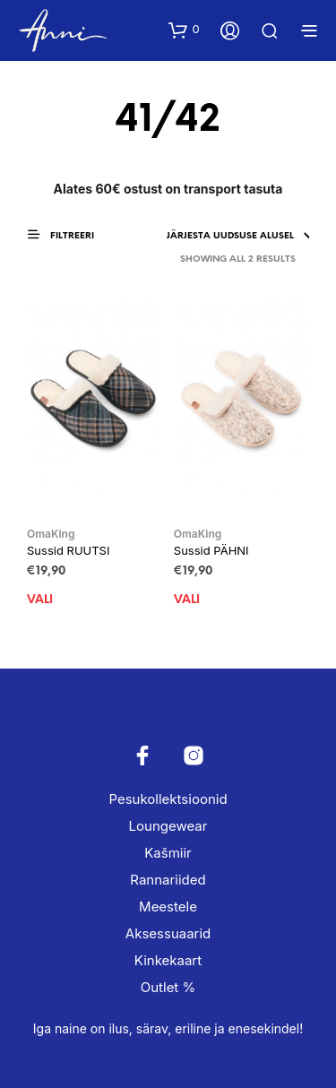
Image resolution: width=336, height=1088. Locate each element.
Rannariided (167, 879)
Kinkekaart (168, 960)
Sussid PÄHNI (211, 550)
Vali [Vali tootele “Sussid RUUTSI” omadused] (40, 600)
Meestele (168, 906)
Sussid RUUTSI (68, 550)
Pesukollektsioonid (167, 798)
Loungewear (168, 825)
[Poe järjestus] (180, 236)
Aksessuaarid (168, 933)
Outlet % (168, 987)
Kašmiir (167, 852)
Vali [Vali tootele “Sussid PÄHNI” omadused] (187, 600)
